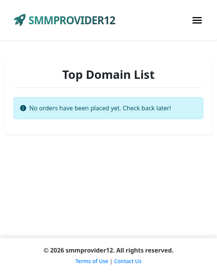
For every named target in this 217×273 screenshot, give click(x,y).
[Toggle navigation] (197, 20)
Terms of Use (91, 261)
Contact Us (128, 261)
